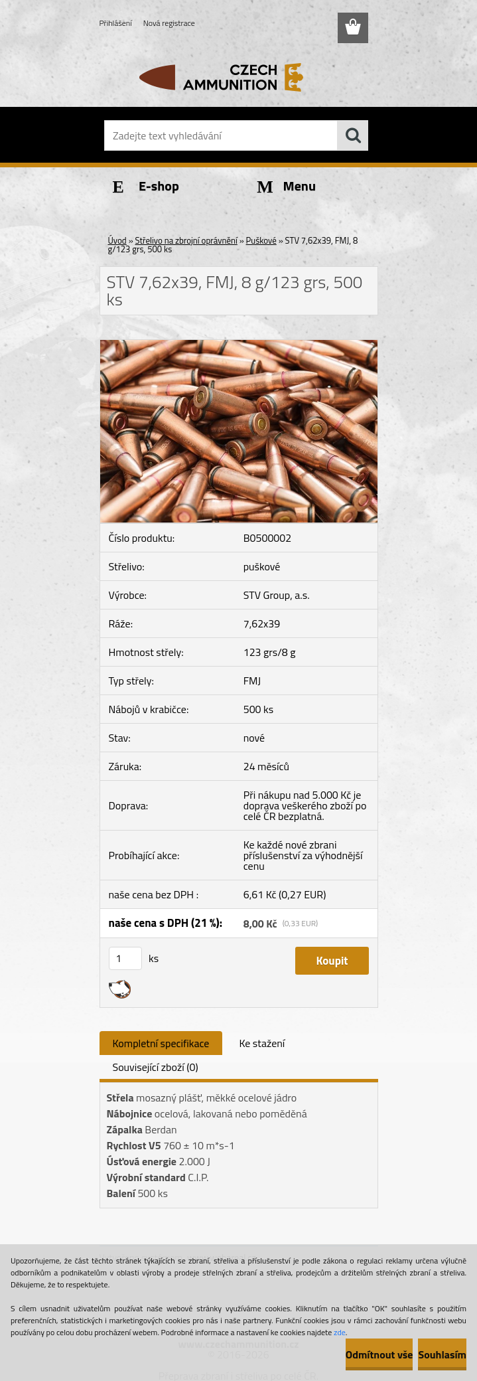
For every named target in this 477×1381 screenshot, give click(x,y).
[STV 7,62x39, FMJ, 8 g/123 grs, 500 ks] (238, 345)
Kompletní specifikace (161, 1043)
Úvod (117, 240)
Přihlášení (116, 23)
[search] (353, 135)
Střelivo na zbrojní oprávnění (186, 240)
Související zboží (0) (155, 1067)
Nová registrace (169, 23)
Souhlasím (442, 1354)
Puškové (261, 240)
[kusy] (125, 958)
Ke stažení (262, 1043)
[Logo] (230, 77)
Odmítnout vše (379, 1354)
